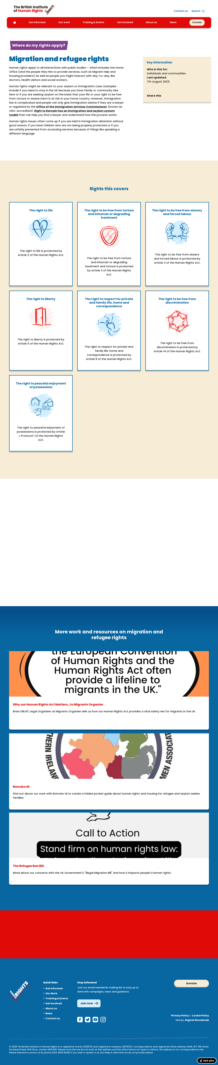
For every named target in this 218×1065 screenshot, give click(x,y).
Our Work (51, 992)
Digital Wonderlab (197, 1019)
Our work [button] (64, 22)
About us (151, 22)
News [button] (173, 22)
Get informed (54, 987)
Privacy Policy (180, 1014)
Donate (197, 22)
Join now (86, 1002)
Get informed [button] (37, 22)
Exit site (208, 1060)
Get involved (53, 1002)
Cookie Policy (200, 1014)
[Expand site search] (196, 11)
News (48, 1012)
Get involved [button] (125, 22)
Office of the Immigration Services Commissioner (71, 107)
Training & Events (56, 997)
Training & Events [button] (93, 22)
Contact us (181, 11)
